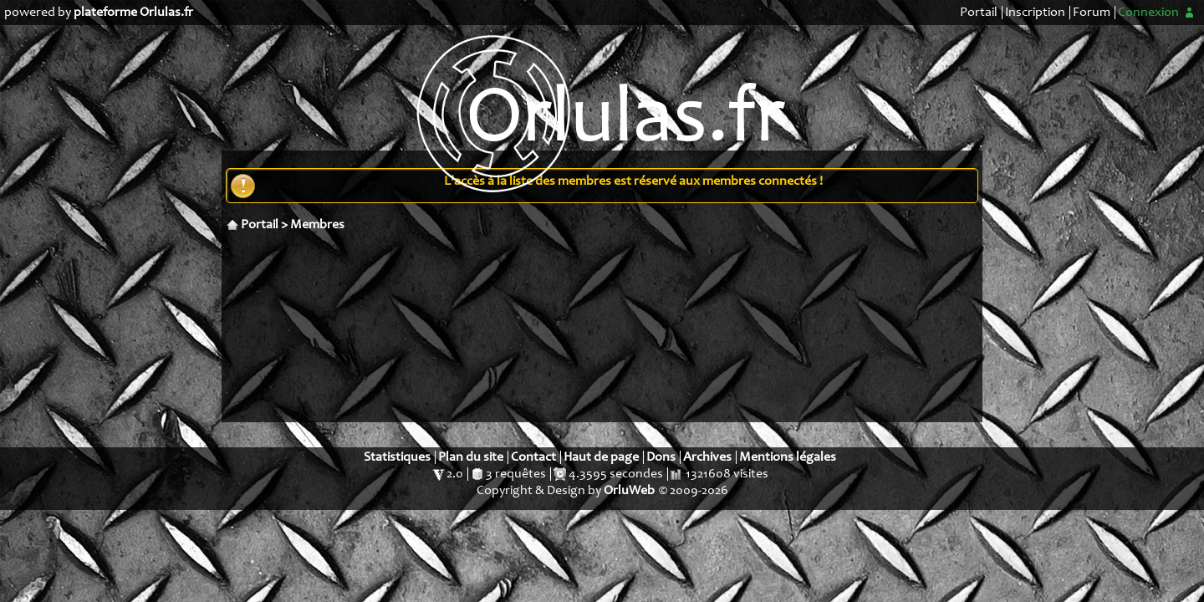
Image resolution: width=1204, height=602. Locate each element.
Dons (661, 457)
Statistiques (397, 457)
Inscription (1035, 12)
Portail (978, 12)
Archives (707, 457)
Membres (317, 225)
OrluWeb (629, 490)
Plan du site (470, 457)
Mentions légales (787, 457)
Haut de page (601, 457)
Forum (1091, 12)
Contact (533, 457)
